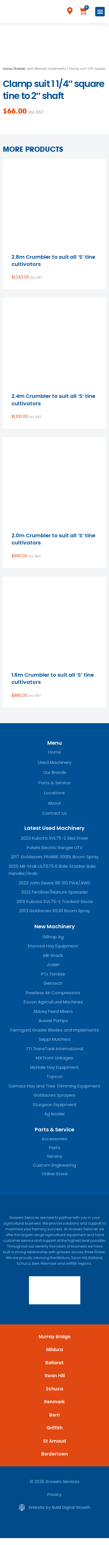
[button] (100, 11)
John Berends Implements (46, 69)
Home (7, 69)
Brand (19, 69)
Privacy (54, 1494)
